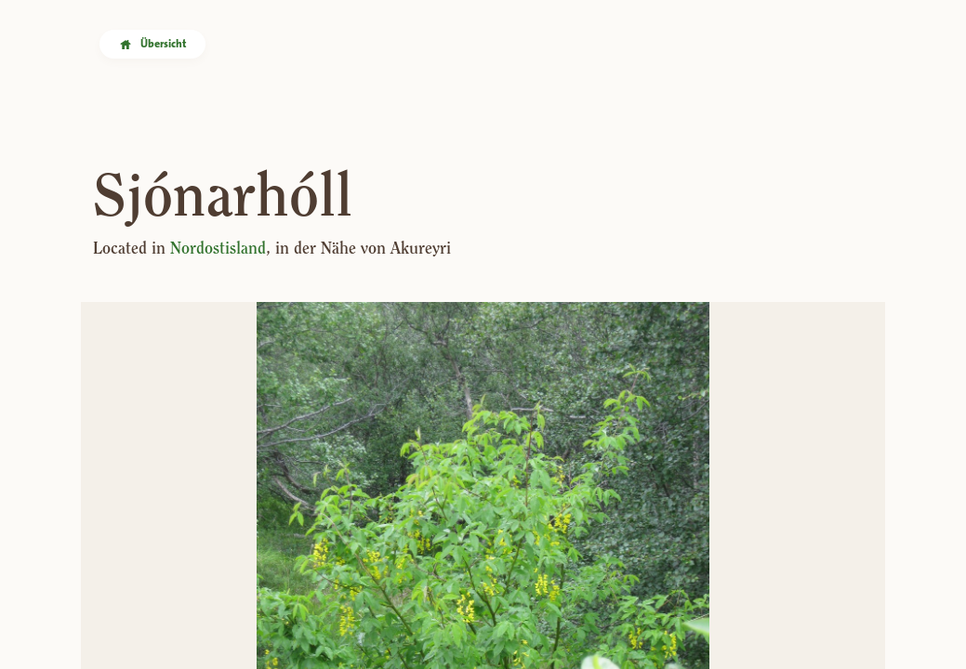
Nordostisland (218, 248)
